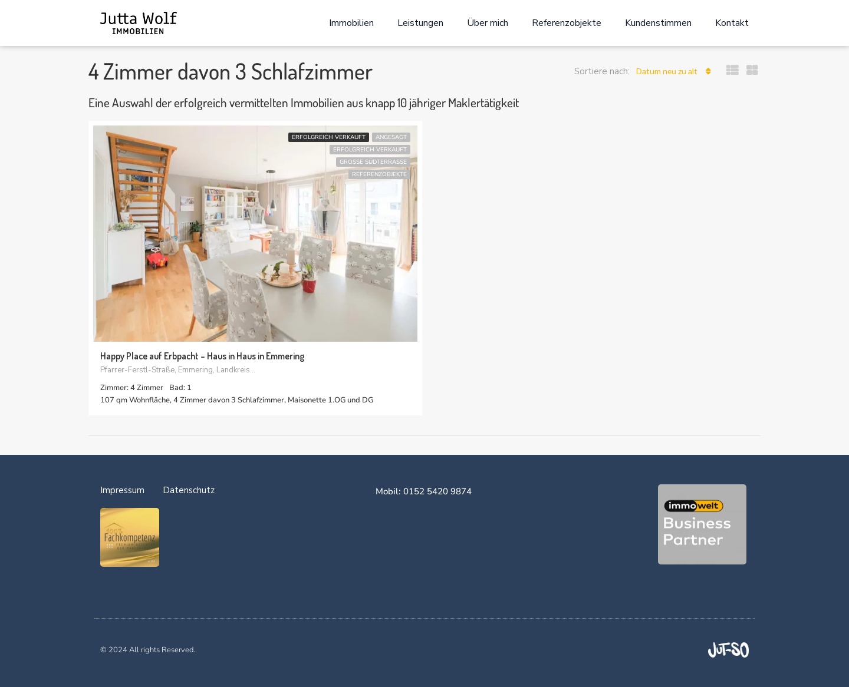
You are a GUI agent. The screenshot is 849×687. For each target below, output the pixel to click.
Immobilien (351, 22)
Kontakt (732, 22)
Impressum (122, 490)
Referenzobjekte (566, 22)
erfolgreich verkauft (329, 137)
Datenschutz (189, 490)
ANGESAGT (391, 137)
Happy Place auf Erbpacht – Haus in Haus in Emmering (202, 356)
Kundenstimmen (658, 22)
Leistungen (420, 22)
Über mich (487, 22)
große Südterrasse (373, 162)
